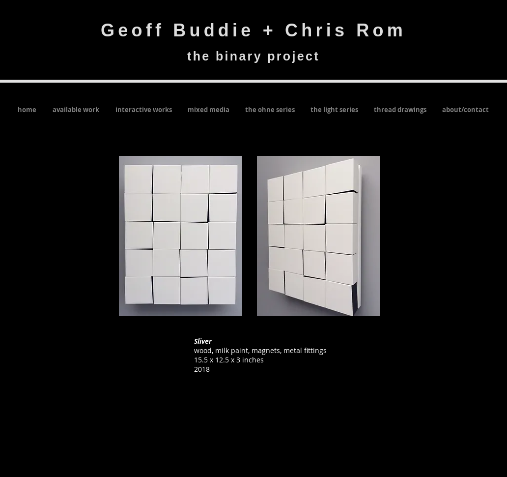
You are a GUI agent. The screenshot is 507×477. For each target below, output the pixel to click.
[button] (180, 236)
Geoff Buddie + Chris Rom (253, 30)
